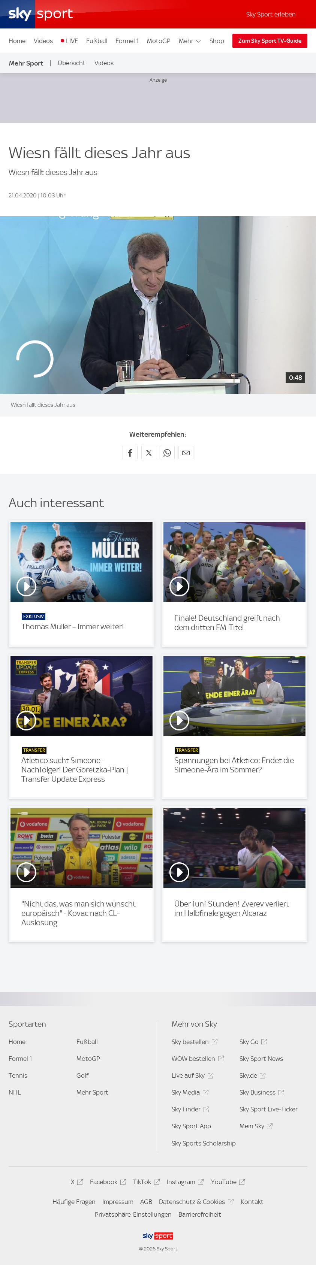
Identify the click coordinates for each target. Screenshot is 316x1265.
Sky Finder (189, 1110)
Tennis (18, 1075)
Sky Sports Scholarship (204, 1143)
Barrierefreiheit (199, 1214)
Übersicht (71, 63)
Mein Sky (255, 1127)
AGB (146, 1201)
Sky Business (261, 1094)
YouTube (227, 1183)
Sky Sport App (191, 1126)
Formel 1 (127, 41)
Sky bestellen (193, 1043)
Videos (43, 41)
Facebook (107, 1183)
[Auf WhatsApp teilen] (167, 452)
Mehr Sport (26, 63)
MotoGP (159, 41)
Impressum (117, 1201)
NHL (15, 1092)
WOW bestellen (197, 1060)
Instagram (184, 1183)
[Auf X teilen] (148, 452)
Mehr (190, 41)
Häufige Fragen (74, 1201)
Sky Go (252, 1043)
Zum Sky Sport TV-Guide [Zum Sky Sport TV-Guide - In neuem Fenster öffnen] (269, 40)
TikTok (145, 1183)
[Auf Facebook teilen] (130, 452)
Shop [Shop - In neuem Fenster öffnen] (217, 41)
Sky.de (252, 1077)
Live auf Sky (191, 1077)
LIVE (72, 41)
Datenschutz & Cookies (195, 1203)
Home (17, 41)
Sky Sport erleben (271, 14)
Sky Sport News (261, 1058)
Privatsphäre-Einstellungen (133, 1214)
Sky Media (189, 1094)
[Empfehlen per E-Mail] (185, 452)
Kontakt (252, 1201)
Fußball (97, 41)
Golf (82, 1075)
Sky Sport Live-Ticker (269, 1109)
